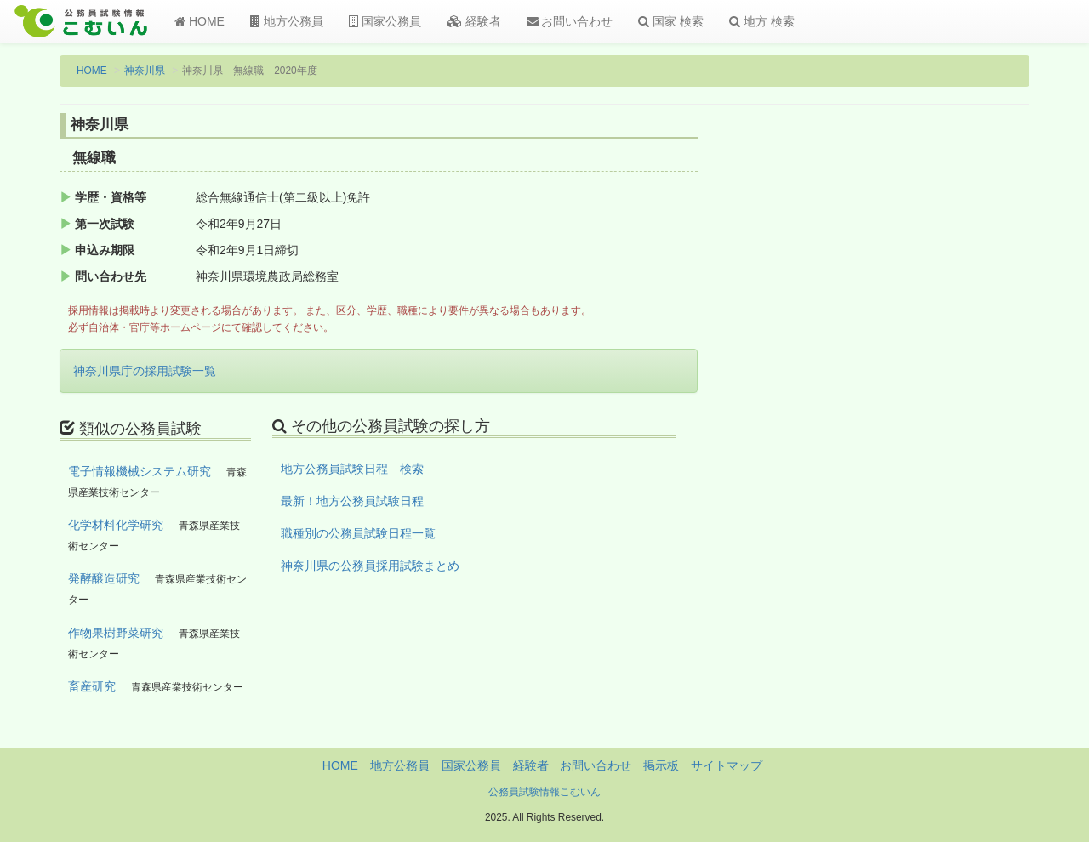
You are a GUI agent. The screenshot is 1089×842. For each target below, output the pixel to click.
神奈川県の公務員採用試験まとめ (370, 565)
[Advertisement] (918, 394)
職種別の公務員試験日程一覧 (358, 533)
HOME (199, 21)
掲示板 (661, 765)
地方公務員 (286, 21)
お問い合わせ (570, 21)
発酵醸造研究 (104, 578)
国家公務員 (385, 21)
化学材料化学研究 (115, 525)
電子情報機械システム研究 (139, 471)
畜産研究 (92, 686)
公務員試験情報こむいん (544, 792)
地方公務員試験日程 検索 (352, 468)
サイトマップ (726, 765)
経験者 (474, 21)
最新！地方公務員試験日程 (352, 501)
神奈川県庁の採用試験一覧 (144, 371)
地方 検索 (762, 21)
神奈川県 (144, 71)
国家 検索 (671, 21)
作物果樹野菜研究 (115, 633)
